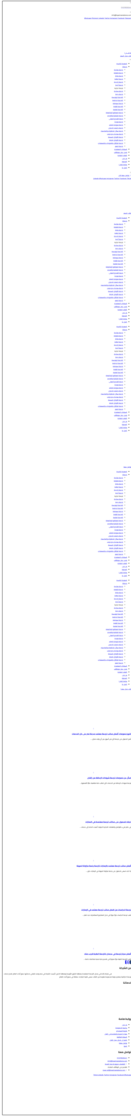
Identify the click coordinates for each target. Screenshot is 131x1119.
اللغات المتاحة (121, 155)
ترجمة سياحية (117, 91)
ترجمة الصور (118, 146)
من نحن (123, 158)
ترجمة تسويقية (116, 103)
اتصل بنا (123, 167)
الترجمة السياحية (124, 991)
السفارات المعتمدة (119, 149)
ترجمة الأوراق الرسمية (114, 137)
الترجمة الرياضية (116, 100)
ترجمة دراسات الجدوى (114, 127)
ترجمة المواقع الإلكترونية (113, 112)
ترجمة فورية (117, 121)
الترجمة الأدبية (125, 1000)
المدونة (123, 161)
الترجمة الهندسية (116, 97)
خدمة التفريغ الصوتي (114, 118)
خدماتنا (123, 66)
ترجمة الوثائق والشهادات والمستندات (109, 143)
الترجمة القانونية (124, 988)
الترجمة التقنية (117, 106)
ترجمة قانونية (117, 72)
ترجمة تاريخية (117, 82)
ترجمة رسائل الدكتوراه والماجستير (110, 130)
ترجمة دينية (118, 94)
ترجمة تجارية (117, 88)
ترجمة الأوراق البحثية (115, 140)
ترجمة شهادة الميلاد (115, 124)
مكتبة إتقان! (121, 164)
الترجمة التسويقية (124, 1006)
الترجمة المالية (125, 997)
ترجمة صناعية (117, 69)
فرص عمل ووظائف (119, 152)
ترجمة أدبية (118, 85)
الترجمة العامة (117, 109)
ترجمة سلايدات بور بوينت (114, 134)
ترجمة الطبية (117, 78)
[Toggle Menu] (129, 59)
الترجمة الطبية (125, 994)
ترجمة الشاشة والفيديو (114, 115)
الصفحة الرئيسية (120, 63)
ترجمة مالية (118, 75)
